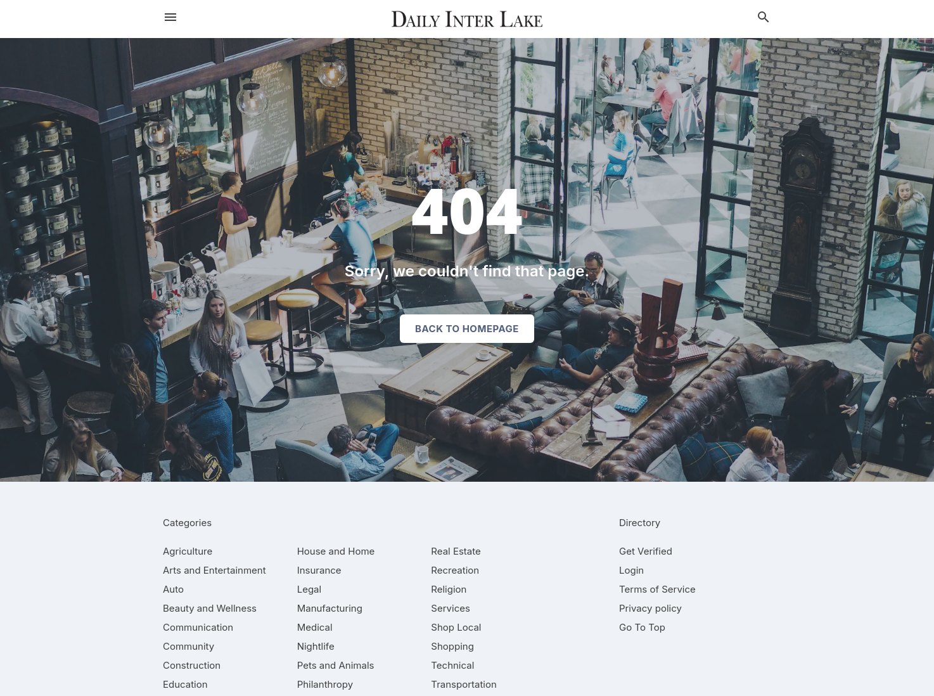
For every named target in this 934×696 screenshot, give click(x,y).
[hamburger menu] (170, 17)
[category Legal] (309, 589)
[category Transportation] (464, 684)
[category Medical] (315, 627)
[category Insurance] (319, 570)
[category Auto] (173, 589)
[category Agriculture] (187, 551)
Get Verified (645, 551)
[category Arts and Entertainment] (214, 570)
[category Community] (188, 646)
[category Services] (450, 608)
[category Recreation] (455, 570)
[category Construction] (192, 665)
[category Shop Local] (456, 627)
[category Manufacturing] (329, 608)
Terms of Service (657, 589)
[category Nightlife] (316, 646)
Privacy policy (650, 608)
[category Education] (185, 684)
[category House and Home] (336, 551)
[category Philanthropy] (325, 684)
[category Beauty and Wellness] (210, 608)
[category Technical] (452, 665)
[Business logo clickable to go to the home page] (467, 19)
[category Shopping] (452, 646)
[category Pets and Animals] (335, 665)
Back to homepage (467, 329)
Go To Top (642, 627)
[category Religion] (448, 589)
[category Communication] (198, 627)
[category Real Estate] (455, 551)
